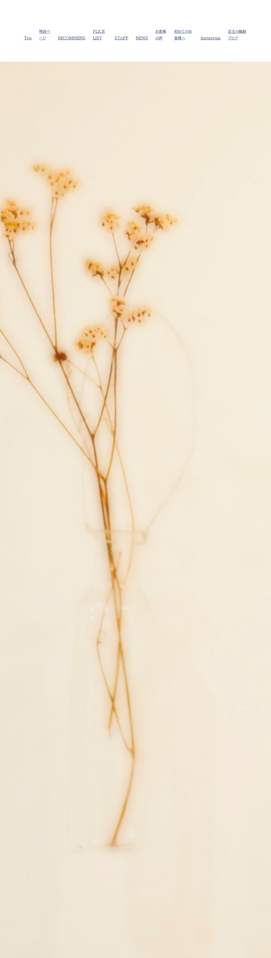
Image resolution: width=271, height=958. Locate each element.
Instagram (210, 38)
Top (28, 38)
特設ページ (44, 35)
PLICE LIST (99, 35)
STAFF (121, 38)
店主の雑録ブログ (237, 35)
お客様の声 (160, 35)
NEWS (142, 38)
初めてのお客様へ (183, 35)
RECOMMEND (71, 38)
